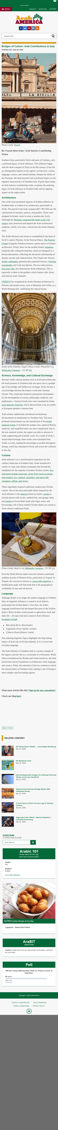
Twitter (25, 27)
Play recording (12, 875)
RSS (37, 27)
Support (52, 9)
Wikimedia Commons (11, 370)
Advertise (43, 9)
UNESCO (6, 281)
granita (8, 501)
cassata (46, 494)
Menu (7, 9)
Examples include (9, 619)
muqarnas (49, 247)
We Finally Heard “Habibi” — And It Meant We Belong (36, 747)
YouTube (29, 27)
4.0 (30, 370)
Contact (32, 9)
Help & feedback (39, 1002)
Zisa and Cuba (8, 269)
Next (10, 728)
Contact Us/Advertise (20, 1002)
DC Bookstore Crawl (23, 761)
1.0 (53, 568)
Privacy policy (39, 1006)
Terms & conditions (21, 1006)
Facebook (21, 27)
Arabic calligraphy (10, 261)
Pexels (17, 145)
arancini (23, 494)
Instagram (33, 27)
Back (4, 728)
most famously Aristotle (12, 405)
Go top (28, 1011)
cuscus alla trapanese (41, 581)
